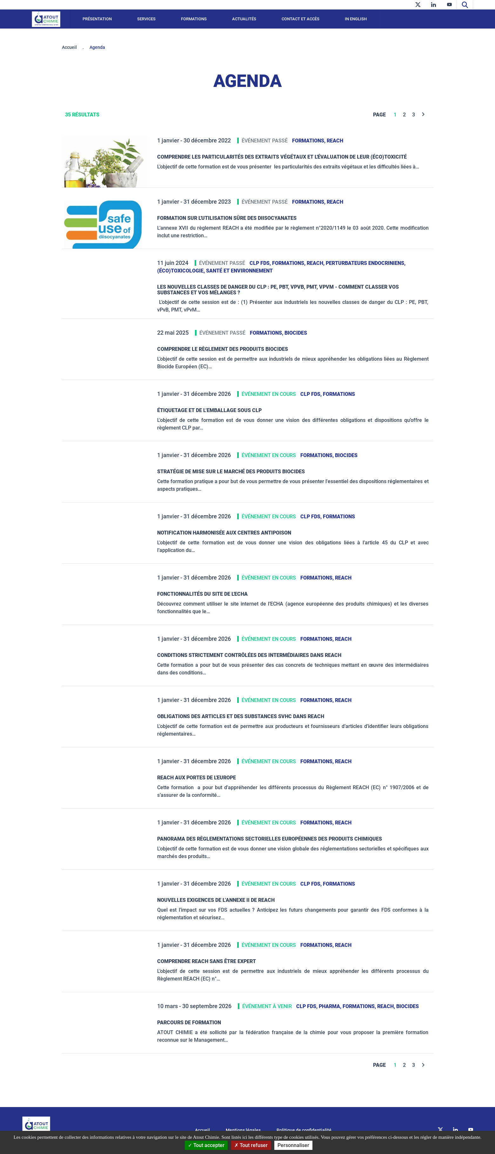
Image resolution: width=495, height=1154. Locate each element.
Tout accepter (206, 1145)
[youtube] (449, 5)
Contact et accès (300, 18)
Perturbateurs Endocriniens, (365, 263)
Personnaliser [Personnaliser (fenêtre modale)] (293, 1145)
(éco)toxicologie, (181, 271)
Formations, (309, 141)
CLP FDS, (261, 263)
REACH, (316, 263)
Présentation (97, 18)
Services (146, 18)
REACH (335, 141)
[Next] (423, 115)
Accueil (69, 47)
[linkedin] (433, 5)
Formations (194, 18)
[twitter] (418, 5)
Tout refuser (251, 1145)
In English (356, 18)
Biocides (295, 333)
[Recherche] (465, 4)
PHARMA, (331, 1006)
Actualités (244, 18)
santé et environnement (239, 271)
